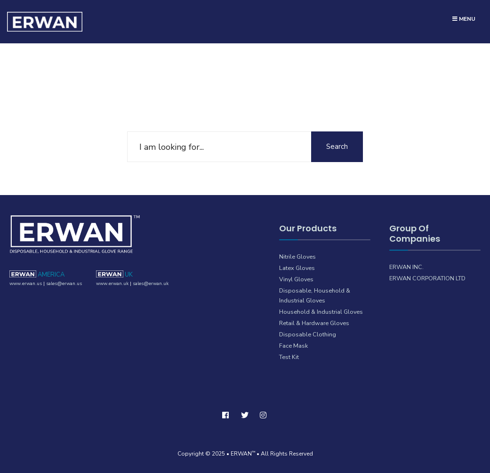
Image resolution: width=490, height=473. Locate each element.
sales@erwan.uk (151, 283)
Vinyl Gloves (296, 279)
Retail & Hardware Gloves (314, 323)
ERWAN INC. (406, 267)
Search (337, 146)
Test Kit (289, 357)
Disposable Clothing (307, 334)
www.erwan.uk (112, 283)
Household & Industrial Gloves (321, 312)
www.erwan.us (25, 283)
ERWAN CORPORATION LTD (427, 278)
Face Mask (293, 346)
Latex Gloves (297, 268)
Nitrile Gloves (297, 257)
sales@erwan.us (64, 283)
